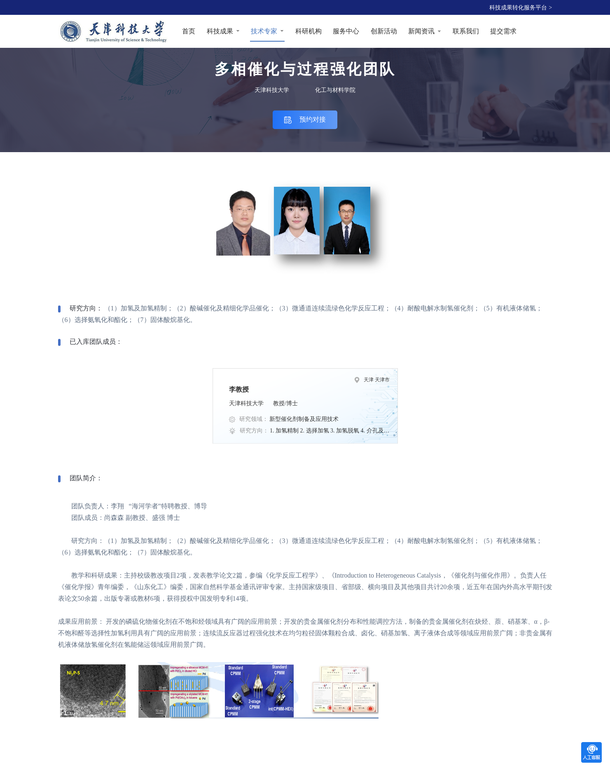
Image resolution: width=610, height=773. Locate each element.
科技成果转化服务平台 (520, 8)
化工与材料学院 (335, 90)
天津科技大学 (272, 90)
